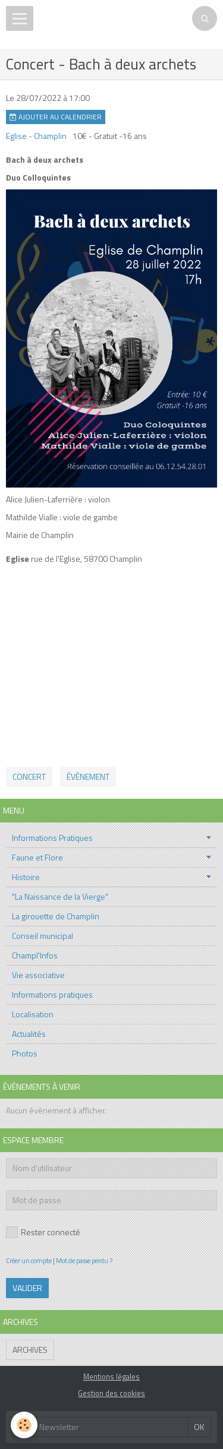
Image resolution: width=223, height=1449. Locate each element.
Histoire (26, 877)
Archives (30, 1349)
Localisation (33, 1014)
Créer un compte (29, 1260)
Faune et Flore (37, 857)
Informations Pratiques (52, 837)
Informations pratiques (52, 994)
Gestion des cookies (111, 1393)
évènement (88, 776)
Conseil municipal (42, 935)
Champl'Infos (35, 955)
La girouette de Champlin (55, 916)
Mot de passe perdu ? (84, 1260)
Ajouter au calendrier (56, 117)
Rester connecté (43, 1232)
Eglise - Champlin (36, 135)
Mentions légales (111, 1376)
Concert (29, 776)
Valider (27, 1288)
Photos (24, 1053)
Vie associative (38, 975)
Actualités (29, 1033)
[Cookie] (24, 1425)
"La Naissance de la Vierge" (60, 896)
